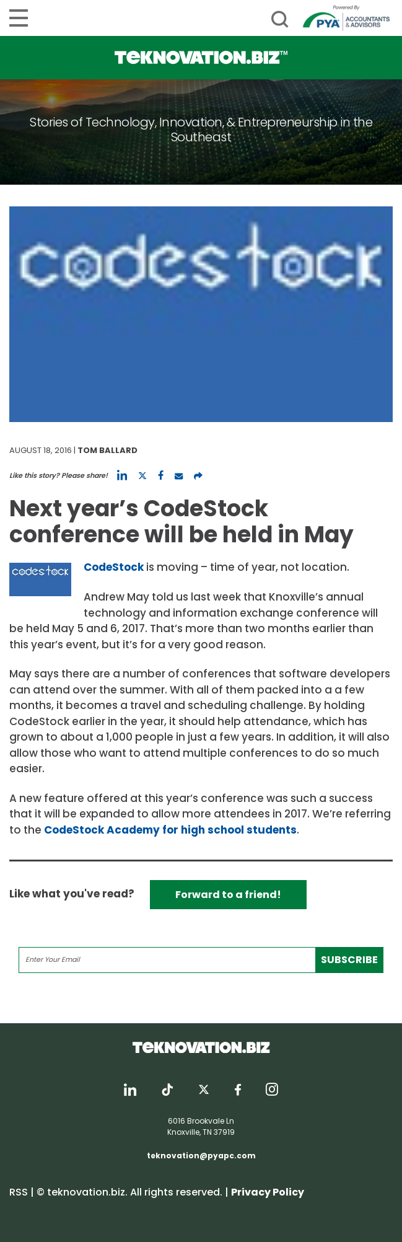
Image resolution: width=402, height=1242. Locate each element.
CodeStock (114, 567)
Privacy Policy (267, 1192)
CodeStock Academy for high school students (170, 829)
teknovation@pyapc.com (201, 1155)
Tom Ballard (107, 450)
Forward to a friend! (228, 894)
